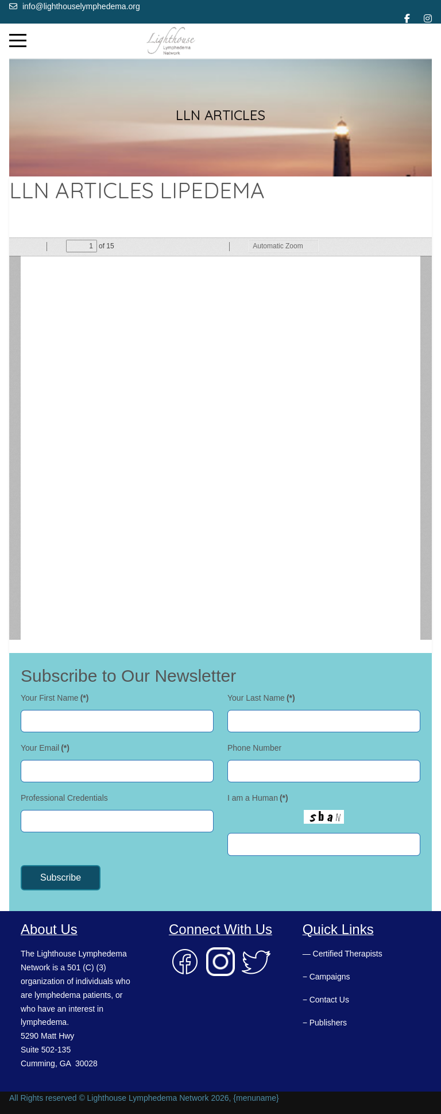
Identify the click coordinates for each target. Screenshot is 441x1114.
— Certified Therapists (342, 953)
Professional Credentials (64, 797)
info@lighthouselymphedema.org (81, 6)
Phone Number (254, 747)
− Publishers (325, 1022)
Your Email (45, 747)
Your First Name (54, 697)
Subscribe (60, 877)
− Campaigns (326, 976)
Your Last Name (261, 697)
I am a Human (257, 797)
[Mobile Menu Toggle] (17, 40)
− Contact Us (326, 999)
